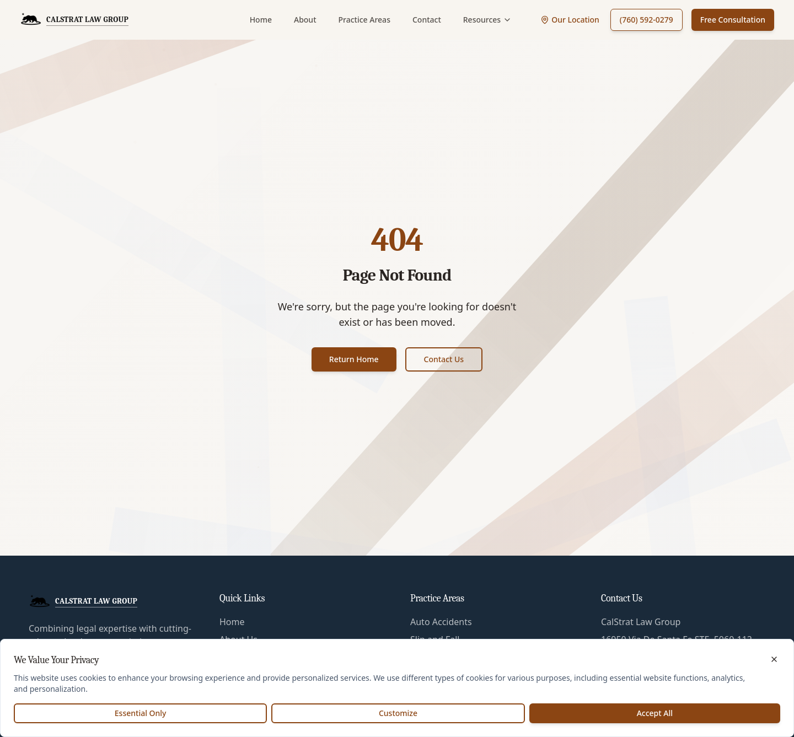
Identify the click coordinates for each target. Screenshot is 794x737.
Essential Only (141, 713)
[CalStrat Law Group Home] (74, 20)
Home (261, 19)
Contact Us (444, 359)
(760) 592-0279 (646, 19)
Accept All (655, 713)
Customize (398, 713)
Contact (426, 19)
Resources (487, 19)
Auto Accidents (441, 622)
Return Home (354, 359)
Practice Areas (364, 19)
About (305, 19)
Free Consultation (732, 19)
